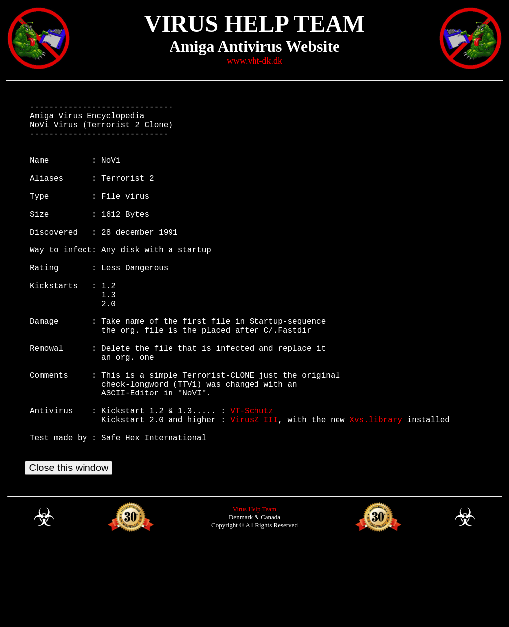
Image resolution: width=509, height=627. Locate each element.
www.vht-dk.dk (254, 61)
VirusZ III (254, 490)
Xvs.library (375, 490)
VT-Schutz (251, 479)
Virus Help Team (254, 590)
